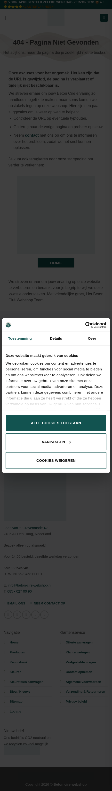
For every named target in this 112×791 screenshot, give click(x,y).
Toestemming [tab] (20, 338)
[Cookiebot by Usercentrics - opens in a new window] (85, 325)
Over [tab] (92, 338)
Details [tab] (56, 338)
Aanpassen (56, 441)
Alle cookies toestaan (56, 423)
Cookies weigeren (56, 460)
